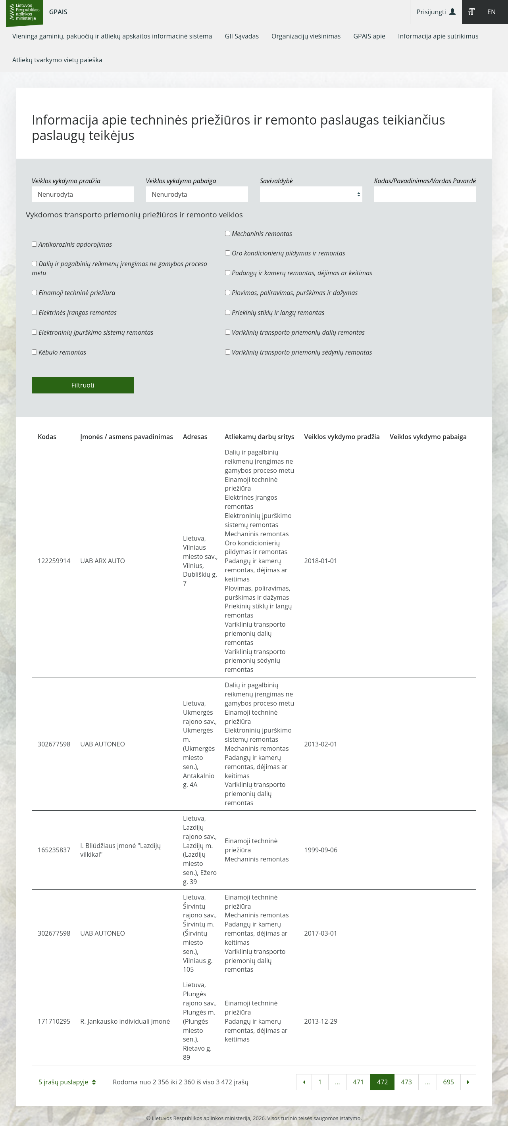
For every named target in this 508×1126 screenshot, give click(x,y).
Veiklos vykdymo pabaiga (181, 180)
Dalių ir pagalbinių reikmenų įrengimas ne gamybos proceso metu (119, 268)
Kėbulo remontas (59, 352)
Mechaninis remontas (258, 233)
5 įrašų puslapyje (67, 1082)
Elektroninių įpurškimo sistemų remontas (93, 332)
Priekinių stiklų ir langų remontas (275, 312)
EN (491, 12)
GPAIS (58, 12)
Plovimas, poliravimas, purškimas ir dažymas (291, 292)
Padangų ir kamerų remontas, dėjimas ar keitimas (298, 273)
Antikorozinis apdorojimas (72, 244)
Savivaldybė (276, 180)
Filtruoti (82, 385)
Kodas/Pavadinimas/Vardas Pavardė (425, 180)
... (337, 1082)
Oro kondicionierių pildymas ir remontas (285, 253)
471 (358, 1082)
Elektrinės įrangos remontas (74, 312)
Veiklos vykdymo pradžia (66, 180)
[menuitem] (112, 36)
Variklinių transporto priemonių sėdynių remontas (298, 352)
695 (448, 1082)
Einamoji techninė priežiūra (73, 292)
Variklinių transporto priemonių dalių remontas (295, 332)
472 (382, 1082)
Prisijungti (436, 12)
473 (406, 1082)
